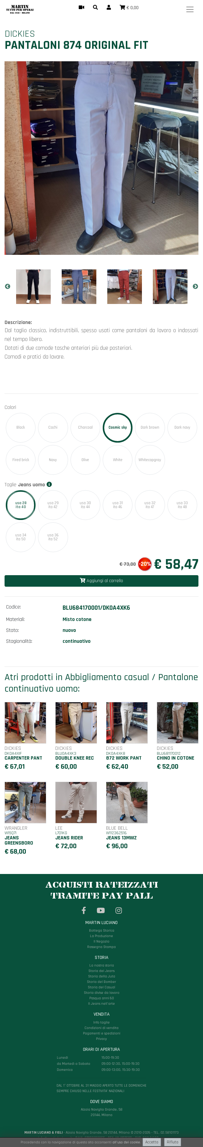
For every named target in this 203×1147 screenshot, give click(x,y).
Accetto (151, 1142)
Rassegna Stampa (101, 947)
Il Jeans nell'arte (101, 1003)
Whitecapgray (150, 459)
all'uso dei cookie (126, 1142)
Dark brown (150, 427)
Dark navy (182, 427)
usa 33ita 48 (182, 505)
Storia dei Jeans (101, 971)
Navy (53, 459)
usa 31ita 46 (117, 505)
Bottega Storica (101, 930)
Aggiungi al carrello (101, 581)
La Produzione (101, 936)
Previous (8, 287)
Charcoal (85, 427)
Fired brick (20, 459)
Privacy (101, 1039)
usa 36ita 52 (53, 537)
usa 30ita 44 (85, 505)
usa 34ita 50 (20, 537)
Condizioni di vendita (101, 1028)
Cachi (52, 427)
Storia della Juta (101, 976)
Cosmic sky (117, 427)
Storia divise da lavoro (101, 992)
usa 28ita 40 (20, 505)
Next (195, 287)
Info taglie (101, 1022)
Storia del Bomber (101, 982)
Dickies (20, 34)
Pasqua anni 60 (101, 998)
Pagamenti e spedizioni (101, 1033)
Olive (85, 459)
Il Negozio (101, 941)
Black (20, 427)
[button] (95, 7)
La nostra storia (101, 965)
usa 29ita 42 (53, 505)
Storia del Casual (101, 987)
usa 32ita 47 (150, 505)
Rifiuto (172, 1142)
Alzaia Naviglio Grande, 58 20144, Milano (101, 1082)
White (117, 459)
